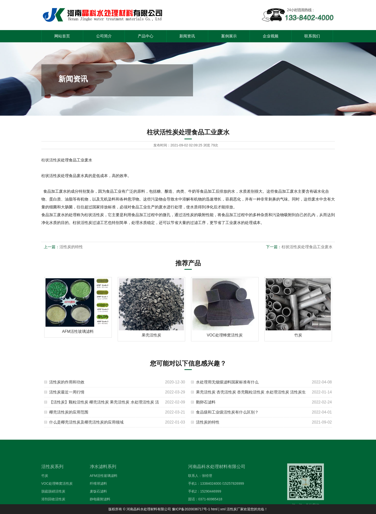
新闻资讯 (187, 36)
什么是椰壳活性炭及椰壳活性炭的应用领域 (86, 422)
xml (223, 509)
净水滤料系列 (103, 477)
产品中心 (145, 36)
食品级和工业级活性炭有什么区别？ (227, 412)
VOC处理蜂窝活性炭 (57, 494)
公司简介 (104, 36)
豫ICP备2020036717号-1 (191, 509)
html (214, 509)
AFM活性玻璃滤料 (104, 486)
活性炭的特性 (71, 247)
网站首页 (62, 36)
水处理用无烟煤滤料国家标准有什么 (227, 382)
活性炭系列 (52, 477)
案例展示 (229, 36)
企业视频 (270, 36)
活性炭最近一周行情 (66, 392)
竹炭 (44, 486)
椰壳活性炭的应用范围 (68, 412)
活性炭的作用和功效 (66, 382)
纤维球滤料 (98, 494)
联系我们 (312, 36)
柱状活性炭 (51, 160)
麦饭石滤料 (98, 502)
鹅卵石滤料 (206, 402)
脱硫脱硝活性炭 (53, 502)
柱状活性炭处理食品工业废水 (307, 247)
